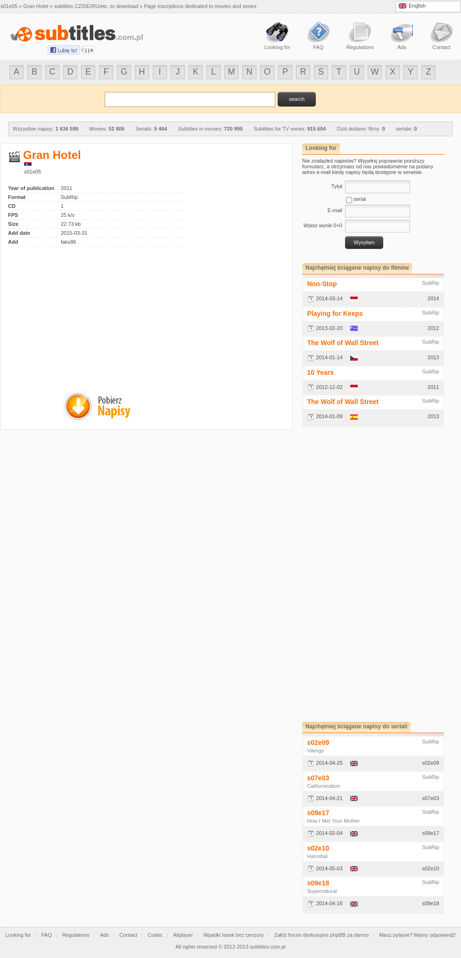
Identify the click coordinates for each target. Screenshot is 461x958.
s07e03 (318, 778)
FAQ (46, 935)
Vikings (315, 750)
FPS (13, 215)
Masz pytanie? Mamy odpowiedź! (417, 935)
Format (16, 197)
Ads (104, 935)
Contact (128, 935)
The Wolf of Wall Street (343, 343)
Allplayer (183, 935)
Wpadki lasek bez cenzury (234, 935)
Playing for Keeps (335, 313)
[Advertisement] (87, 313)
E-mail (335, 210)
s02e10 (318, 848)
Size (13, 224)
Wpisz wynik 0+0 (323, 225)
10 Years (320, 372)
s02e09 (318, 742)
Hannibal (317, 856)
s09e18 (318, 883)
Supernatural (322, 891)
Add (13, 242)
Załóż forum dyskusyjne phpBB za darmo (321, 935)
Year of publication (31, 188)
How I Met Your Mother (333, 821)
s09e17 (318, 813)
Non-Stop (322, 284)
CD (12, 206)
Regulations (76, 935)
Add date (19, 233)
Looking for (18, 935)
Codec (155, 935)
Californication (323, 786)
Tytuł (336, 186)
